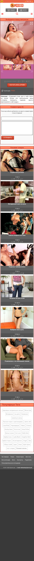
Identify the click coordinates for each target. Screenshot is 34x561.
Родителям (28, 460)
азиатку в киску (17, 418)
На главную (5, 457)
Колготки (17, 429)
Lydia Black (17, 437)
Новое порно (20, 457)
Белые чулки (9, 433)
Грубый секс (8, 437)
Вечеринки (9, 414)
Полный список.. (21, 448)
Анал (13, 91)
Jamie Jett (27, 422)
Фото (13, 460)
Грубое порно (7, 441)
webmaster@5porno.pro (26, 467)
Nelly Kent (25, 433)
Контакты (20, 460)
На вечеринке (17, 441)
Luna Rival (6, 425)
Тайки (23, 425)
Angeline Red (26, 437)
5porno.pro (12, 467)
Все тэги (28, 457)
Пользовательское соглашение (11, 463)
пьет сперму (11, 448)
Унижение (24, 414)
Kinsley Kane (8, 429)
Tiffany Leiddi (8, 444)
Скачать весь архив (17, 85)
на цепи (17, 414)
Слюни (28, 425)
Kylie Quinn (26, 444)
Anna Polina (25, 429)
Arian (20, 444)
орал (15, 444)
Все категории (6, 460)
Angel (25, 441)
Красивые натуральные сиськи (13, 410)
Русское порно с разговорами (13, 422)
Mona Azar (28, 410)
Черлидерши (15, 425)
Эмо (30, 441)
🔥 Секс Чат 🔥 (29, 1)
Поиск (12, 457)
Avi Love (18, 433)
